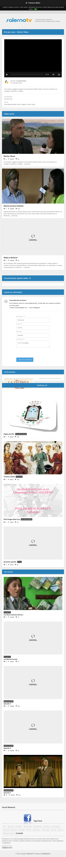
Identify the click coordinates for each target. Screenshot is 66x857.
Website (19, 331)
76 (17, 617)
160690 (11, 208)
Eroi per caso (8, 99)
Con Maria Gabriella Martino (13, 615)
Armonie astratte (10, 562)
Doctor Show (31, 104)
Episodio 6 (7, 748)
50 (17, 159)
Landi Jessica (21, 81)
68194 (10, 437)
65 (16, 564)
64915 (10, 479)
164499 (11, 750)
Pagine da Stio (9, 434)
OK (36, 9)
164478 (12, 795)
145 (18, 706)
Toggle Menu (33, 3)
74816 (10, 522)
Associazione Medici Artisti (12, 104)
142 (18, 795)
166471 (11, 661)
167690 (11, 617)
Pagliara (23, 104)
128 (17, 437)
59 (16, 522)
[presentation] (33, 353)
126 (18, 208)
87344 (10, 564)
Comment (20, 339)
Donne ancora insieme (13, 205)
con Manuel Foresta (10, 659)
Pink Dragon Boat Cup (12, 519)
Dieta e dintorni (11, 257)
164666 (11, 706)
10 (17, 260)
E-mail (19, 324)
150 (17, 479)
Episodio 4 (7, 793)
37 (17, 661)
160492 (11, 260)
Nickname (20, 316)
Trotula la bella (9, 476)
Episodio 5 (7, 704)
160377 (11, 159)
